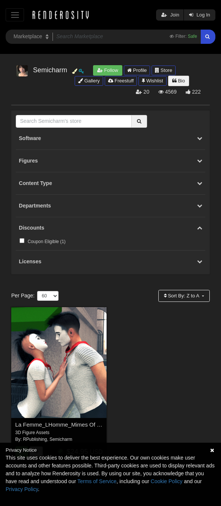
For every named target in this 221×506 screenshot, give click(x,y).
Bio (178, 81)
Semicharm (61, 439)
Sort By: (182, 296)
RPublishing (35, 439)
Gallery (89, 81)
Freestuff (121, 81)
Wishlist (152, 81)
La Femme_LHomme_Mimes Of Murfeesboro (72, 424)
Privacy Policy (22, 489)
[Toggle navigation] (15, 14)
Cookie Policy (167, 481)
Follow (107, 70)
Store (163, 70)
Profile (137, 70)
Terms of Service (96, 481)
